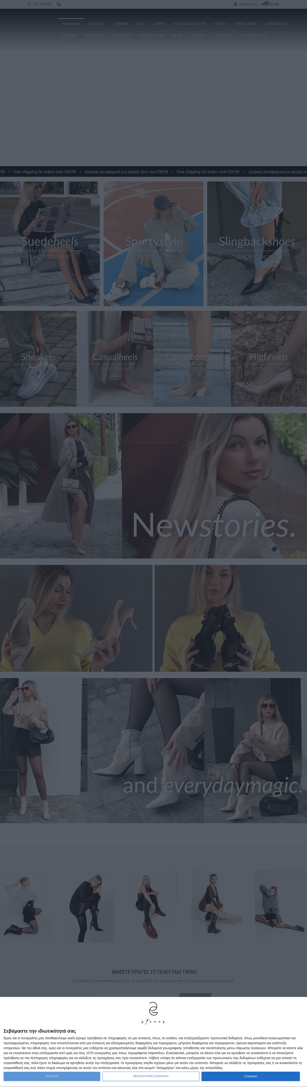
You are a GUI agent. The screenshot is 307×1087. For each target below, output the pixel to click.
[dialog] (153, 1042)
